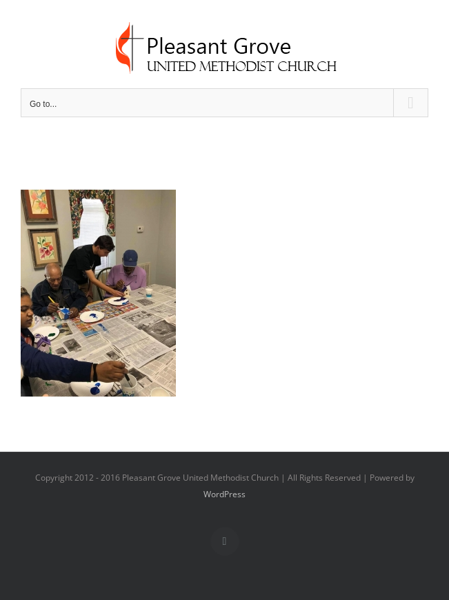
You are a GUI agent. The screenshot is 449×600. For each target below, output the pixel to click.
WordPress (224, 494)
